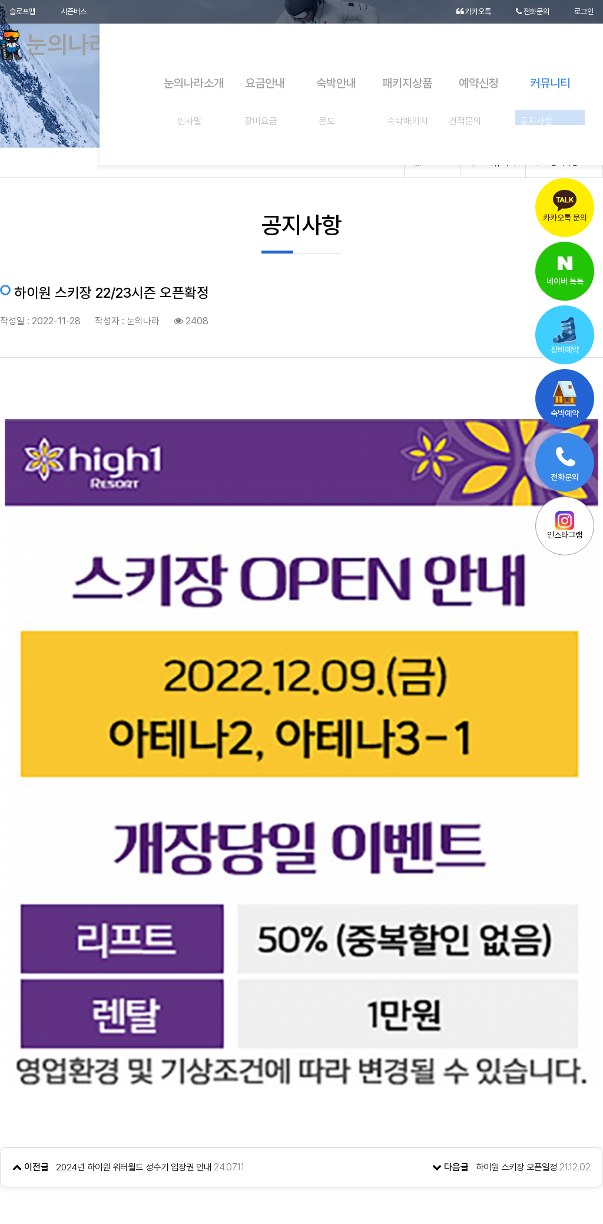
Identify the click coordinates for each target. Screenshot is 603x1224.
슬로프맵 (23, 12)
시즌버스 (78, 12)
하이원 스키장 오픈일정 (513, 1029)
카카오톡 (467, 11)
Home (437, 162)
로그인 (583, 12)
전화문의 (529, 11)
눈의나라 (66, 47)
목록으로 (301, 1081)
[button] (551, 1162)
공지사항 (563, 162)
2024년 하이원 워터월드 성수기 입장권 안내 (139, 1029)
